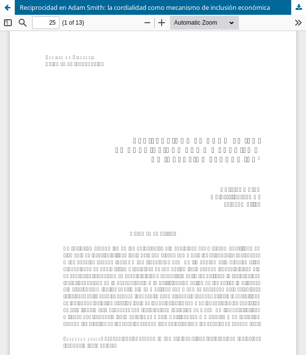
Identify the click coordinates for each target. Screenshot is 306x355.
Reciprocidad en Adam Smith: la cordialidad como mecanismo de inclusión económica (145, 7)
